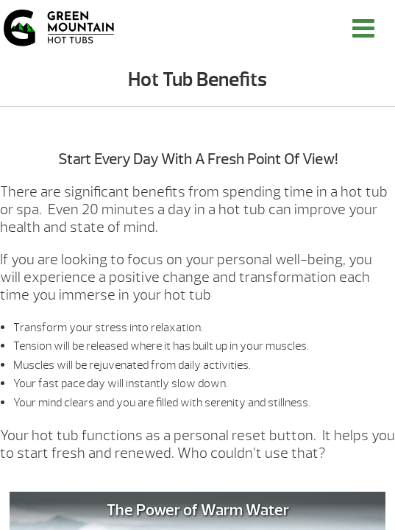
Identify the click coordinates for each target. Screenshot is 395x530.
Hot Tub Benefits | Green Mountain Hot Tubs (58, 28)
